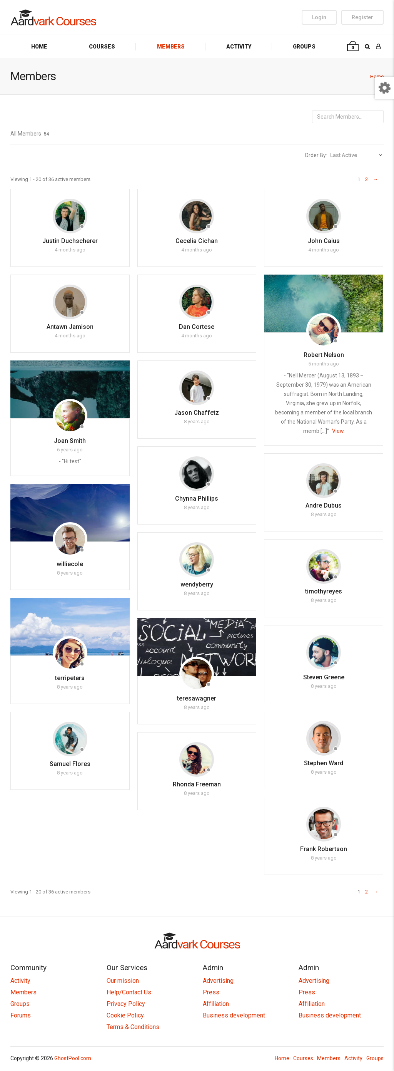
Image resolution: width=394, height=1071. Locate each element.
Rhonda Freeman (197, 784)
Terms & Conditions (133, 1027)
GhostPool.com (72, 1058)
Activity (238, 47)
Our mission (123, 980)
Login (319, 17)
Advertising (218, 980)
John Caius (324, 241)
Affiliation (216, 1003)
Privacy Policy (126, 1003)
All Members (29, 133)
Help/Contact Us (129, 992)
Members (171, 47)
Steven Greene (323, 677)
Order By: (316, 155)
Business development (234, 1015)
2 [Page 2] (366, 179)
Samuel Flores (70, 764)
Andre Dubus (324, 505)
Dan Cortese (196, 326)
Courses (102, 47)
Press (211, 992)
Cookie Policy (125, 1015)
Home (39, 47)
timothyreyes (323, 591)
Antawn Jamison (70, 326)
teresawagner (196, 698)
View (338, 431)
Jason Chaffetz (196, 412)
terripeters (70, 678)
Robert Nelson (324, 355)
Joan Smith (70, 440)
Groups (304, 47)
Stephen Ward (323, 763)
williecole (70, 564)
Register (362, 17)
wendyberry (196, 584)
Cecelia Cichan (196, 241)
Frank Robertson (323, 849)
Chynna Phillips (196, 498)
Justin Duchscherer (70, 241)
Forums (20, 1015)
